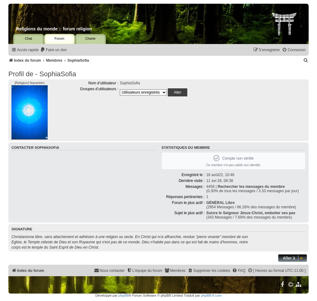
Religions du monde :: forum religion (54, 28)
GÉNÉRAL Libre (220, 203)
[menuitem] (53, 50)
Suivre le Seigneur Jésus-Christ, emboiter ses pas (250, 213)
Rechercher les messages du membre (251, 186)
